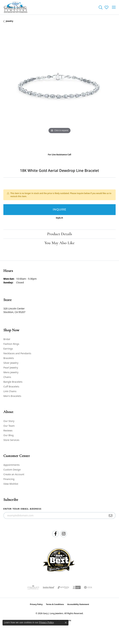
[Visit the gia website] (88, 587)
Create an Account (13, 474)
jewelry (9, 21)
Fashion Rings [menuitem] (11, 343)
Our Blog (8, 435)
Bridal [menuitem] (6, 339)
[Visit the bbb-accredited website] (77, 587)
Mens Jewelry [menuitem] (10, 372)
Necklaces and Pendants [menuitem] (17, 353)
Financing (8, 479)
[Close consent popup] (66, 623)
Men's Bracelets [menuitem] (12, 396)
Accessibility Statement (78, 604)
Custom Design (12, 469)
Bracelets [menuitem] (8, 358)
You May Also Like (59, 243)
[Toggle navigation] (113, 7)
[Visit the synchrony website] (63, 587)
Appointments (11, 464)
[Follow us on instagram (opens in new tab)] (63, 533)
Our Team (9, 425)
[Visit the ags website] (33, 587)
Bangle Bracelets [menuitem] (12, 381)
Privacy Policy (36, 604)
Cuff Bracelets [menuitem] (11, 386)
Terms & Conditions (55, 604)
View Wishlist (10, 483)
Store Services (11, 440)
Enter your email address (22, 508)
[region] (59, 89)
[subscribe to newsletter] (110, 515)
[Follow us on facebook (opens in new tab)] (55, 533)
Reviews (8, 430)
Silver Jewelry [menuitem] (10, 362)
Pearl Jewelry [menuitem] (10, 367)
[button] (100, 7)
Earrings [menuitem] (8, 348)
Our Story (8, 421)
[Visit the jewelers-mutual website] (48, 587)
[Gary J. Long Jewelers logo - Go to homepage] (16, 7)
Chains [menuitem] (7, 377)
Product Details (59, 234)
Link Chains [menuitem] (9, 391)
